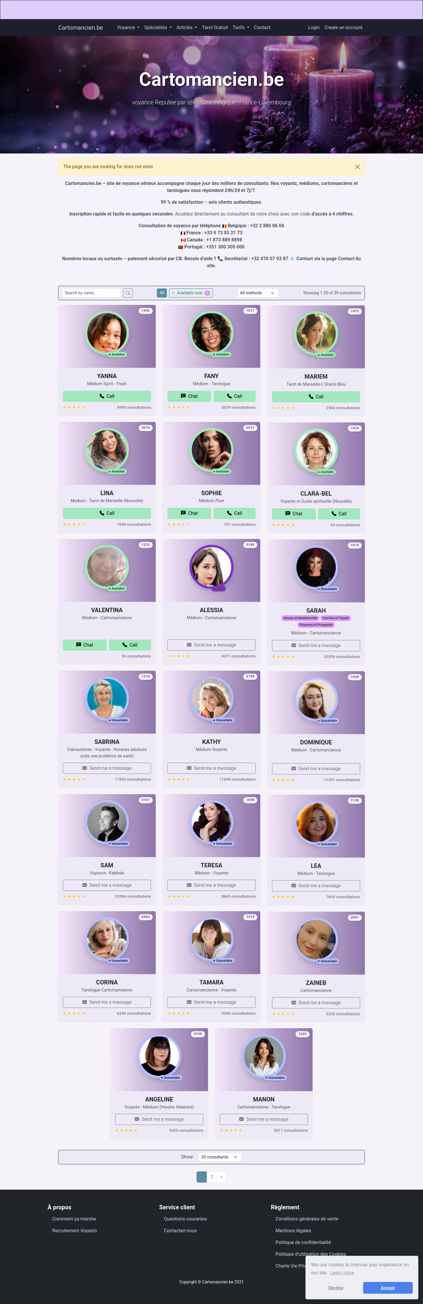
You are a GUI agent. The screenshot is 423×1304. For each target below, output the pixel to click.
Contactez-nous (180, 1230)
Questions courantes (185, 1219)
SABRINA (107, 762)
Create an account (343, 27)
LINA (106, 513)
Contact (262, 27)
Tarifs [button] (239, 27)
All (162, 292)
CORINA (107, 1002)
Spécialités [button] (156, 27)
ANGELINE (159, 1119)
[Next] (221, 1177)
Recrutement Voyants (74, 1230)
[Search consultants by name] (91, 293)
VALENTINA (107, 630)
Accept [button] (388, 1287)
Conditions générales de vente (307, 1219)
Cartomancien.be (80, 27)
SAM (106, 885)
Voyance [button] (126, 27)
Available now (191, 293)
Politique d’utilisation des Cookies (311, 1254)
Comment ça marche (74, 1219)
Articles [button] (185, 27)
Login (314, 27)
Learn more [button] (342, 1272)
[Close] (357, 166)
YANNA (107, 396)
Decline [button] (335, 1287)
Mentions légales (293, 1230)
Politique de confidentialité (303, 1242)
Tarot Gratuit (215, 27)
